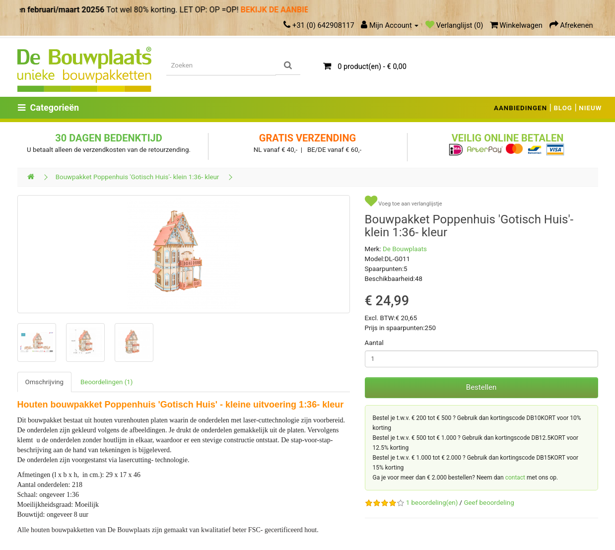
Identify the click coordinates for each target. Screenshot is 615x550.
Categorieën (48, 107)
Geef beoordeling (489, 502)
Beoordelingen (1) (106, 382)
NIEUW (590, 108)
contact (515, 477)
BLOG (562, 108)
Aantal (374, 342)
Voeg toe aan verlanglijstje (403, 201)
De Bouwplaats (405, 249)
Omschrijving (44, 382)
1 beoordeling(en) (432, 502)
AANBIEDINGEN (520, 108)
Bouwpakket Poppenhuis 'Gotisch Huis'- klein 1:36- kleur (137, 177)
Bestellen (481, 387)
